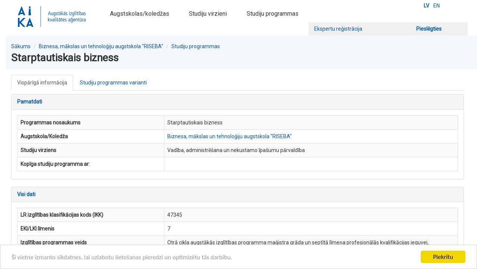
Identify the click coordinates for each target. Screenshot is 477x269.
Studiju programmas (272, 13)
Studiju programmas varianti (113, 83)
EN (436, 6)
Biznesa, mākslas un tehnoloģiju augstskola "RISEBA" (101, 46)
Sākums (21, 46)
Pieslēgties (429, 29)
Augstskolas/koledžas (139, 13)
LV (426, 6)
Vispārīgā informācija (42, 83)
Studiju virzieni (208, 13)
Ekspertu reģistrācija (338, 29)
